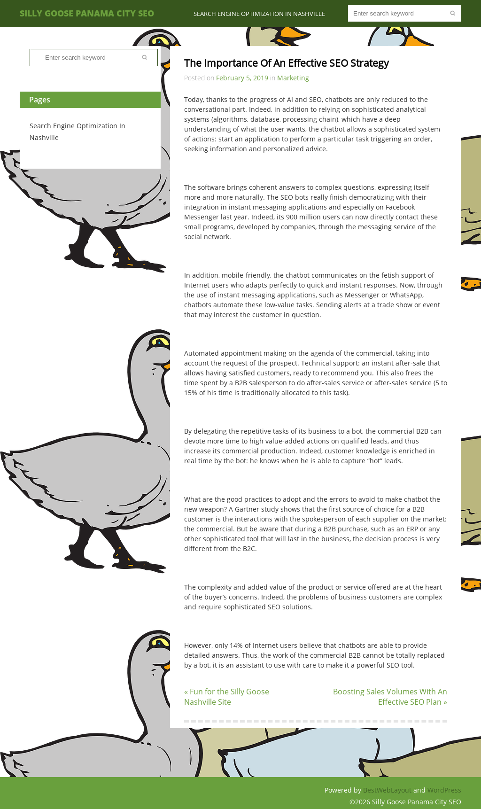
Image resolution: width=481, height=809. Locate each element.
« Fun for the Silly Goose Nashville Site (226, 696)
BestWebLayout (388, 790)
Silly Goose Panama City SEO (87, 13)
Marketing (293, 77)
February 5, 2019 (242, 77)
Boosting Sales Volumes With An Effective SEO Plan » (390, 696)
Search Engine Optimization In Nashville (259, 13)
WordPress (444, 790)
